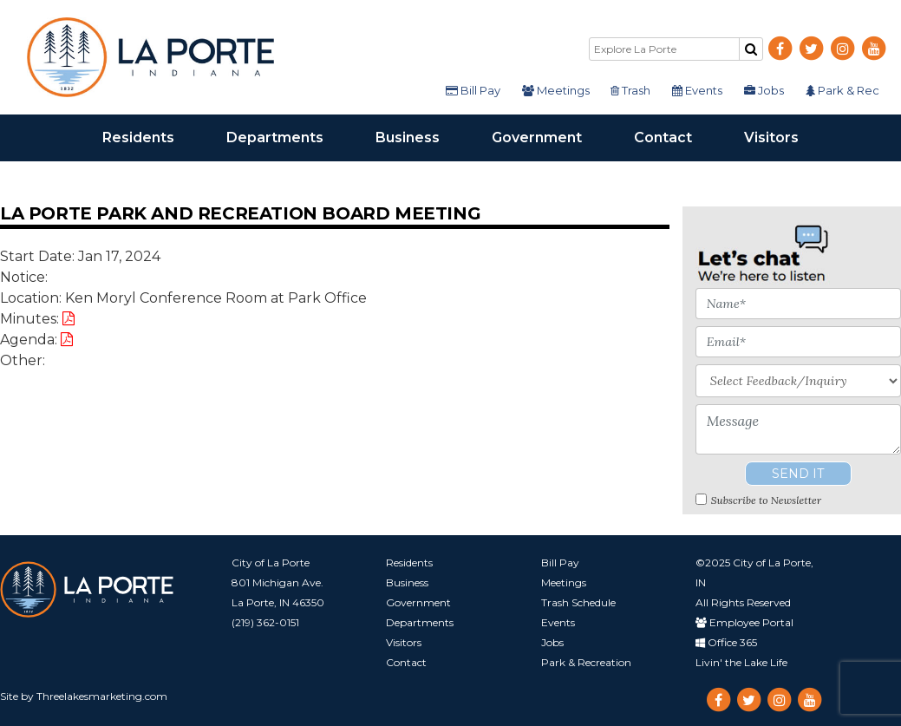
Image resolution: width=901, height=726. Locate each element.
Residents (151, 136)
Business (420, 136)
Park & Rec (842, 90)
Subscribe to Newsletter (766, 500)
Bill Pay (476, 90)
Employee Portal (744, 622)
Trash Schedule (578, 602)
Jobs (765, 90)
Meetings (558, 90)
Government (550, 136)
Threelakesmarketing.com (101, 696)
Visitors (784, 136)
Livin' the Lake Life (741, 662)
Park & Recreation (586, 662)
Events (699, 90)
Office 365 (726, 642)
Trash (633, 90)
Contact (676, 136)
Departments (287, 136)
